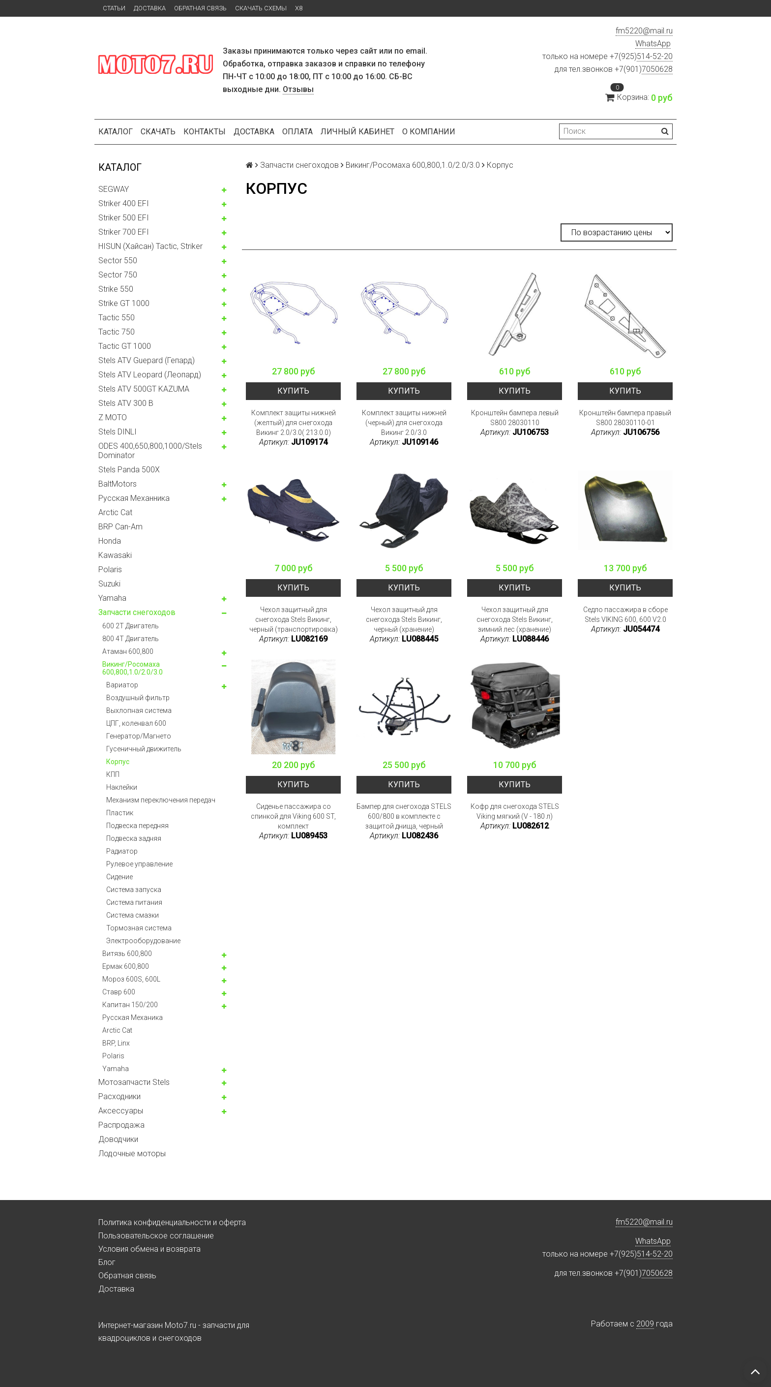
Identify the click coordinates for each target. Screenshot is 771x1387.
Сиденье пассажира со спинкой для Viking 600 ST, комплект (293, 816)
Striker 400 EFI (123, 203)
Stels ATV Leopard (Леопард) (149, 374)
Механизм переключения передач (160, 800)
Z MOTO (112, 417)
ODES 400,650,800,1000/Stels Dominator (150, 450)
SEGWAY (113, 189)
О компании (428, 131)
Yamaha (112, 598)
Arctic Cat (115, 512)
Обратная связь (200, 8)
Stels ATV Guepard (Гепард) (146, 360)
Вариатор (122, 685)
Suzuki (109, 583)
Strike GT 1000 (123, 303)
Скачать (158, 131)
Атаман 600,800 (127, 651)
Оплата (297, 131)
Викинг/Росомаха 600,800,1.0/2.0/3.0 (132, 668)
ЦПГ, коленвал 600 (136, 723)
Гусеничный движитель (143, 749)
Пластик (119, 813)
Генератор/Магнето (138, 736)
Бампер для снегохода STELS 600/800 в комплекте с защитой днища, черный (403, 816)
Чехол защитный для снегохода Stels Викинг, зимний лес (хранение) (514, 619)
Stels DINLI (117, 431)
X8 (298, 8)
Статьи (114, 8)
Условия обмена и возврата (149, 1249)
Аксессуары (120, 1110)
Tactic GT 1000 (124, 346)
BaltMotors (117, 484)
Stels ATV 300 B (125, 403)
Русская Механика (132, 1017)
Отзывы (298, 89)
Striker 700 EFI (123, 232)
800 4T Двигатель (130, 639)
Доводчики (118, 1139)
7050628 (657, 69)
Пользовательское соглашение (156, 1235)
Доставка (150, 8)
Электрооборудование (143, 941)
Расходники (119, 1096)
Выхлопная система (139, 710)
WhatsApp (653, 43)
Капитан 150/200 (130, 1005)
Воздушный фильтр (138, 698)
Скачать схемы (261, 8)
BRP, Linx (116, 1043)
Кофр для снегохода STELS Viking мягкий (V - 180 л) (515, 811)
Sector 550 (117, 260)
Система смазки (132, 915)
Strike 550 (115, 289)
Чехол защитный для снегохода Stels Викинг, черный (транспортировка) (293, 619)
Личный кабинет (357, 131)
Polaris (110, 569)
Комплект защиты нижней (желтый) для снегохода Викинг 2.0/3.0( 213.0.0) (293, 422)
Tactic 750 (116, 332)
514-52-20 (655, 56)
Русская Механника (134, 498)
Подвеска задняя (133, 838)
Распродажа (121, 1125)
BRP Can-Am (120, 526)
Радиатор (122, 851)
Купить (293, 391)
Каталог (115, 131)
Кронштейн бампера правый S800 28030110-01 (625, 418)
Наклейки (121, 787)
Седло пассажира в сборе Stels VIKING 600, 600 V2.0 (625, 614)
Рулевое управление (139, 864)
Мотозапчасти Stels (134, 1082)
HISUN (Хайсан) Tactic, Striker (150, 246)
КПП (112, 774)
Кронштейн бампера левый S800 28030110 (515, 418)
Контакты (204, 131)
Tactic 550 (116, 317)
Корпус (117, 762)
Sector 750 (117, 274)
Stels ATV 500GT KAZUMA (143, 389)
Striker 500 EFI (123, 217)
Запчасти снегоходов (137, 612)
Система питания (134, 902)
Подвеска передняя (137, 826)
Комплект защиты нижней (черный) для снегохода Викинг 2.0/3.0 (404, 422)
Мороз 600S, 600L (131, 979)
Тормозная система (139, 928)
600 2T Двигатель (130, 626)
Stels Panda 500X (129, 469)
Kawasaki (115, 555)
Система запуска (133, 890)
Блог (107, 1262)
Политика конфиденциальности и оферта (172, 1222)
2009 (645, 1323)
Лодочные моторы (132, 1153)
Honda (109, 541)
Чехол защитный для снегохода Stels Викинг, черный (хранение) (404, 619)
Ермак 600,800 (125, 966)
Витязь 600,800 (127, 953)
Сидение (119, 877)
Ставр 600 (118, 992)
